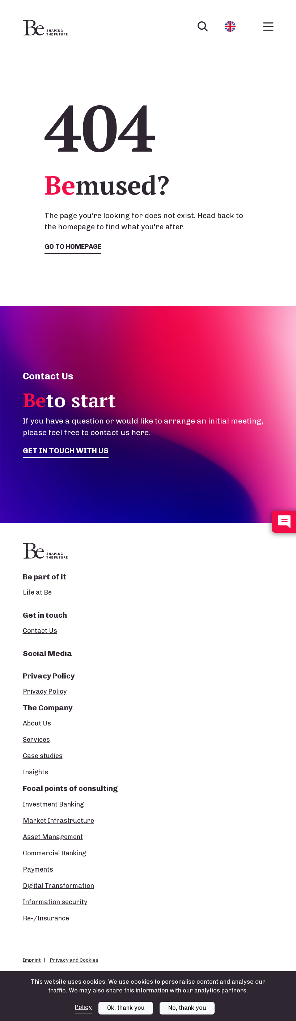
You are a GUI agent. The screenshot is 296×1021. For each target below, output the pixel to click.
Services (36, 740)
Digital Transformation (58, 886)
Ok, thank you (126, 1007)
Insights (35, 772)
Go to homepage (73, 247)
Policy (83, 1007)
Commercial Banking (54, 853)
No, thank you (187, 1007)
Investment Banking (53, 804)
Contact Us (40, 631)
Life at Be (37, 592)
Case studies (43, 756)
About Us (37, 723)
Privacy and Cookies (74, 960)
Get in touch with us (66, 450)
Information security (55, 902)
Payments (38, 869)
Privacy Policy (45, 691)
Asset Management (53, 837)
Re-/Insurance (46, 918)
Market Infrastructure (58, 821)
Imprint (32, 960)
